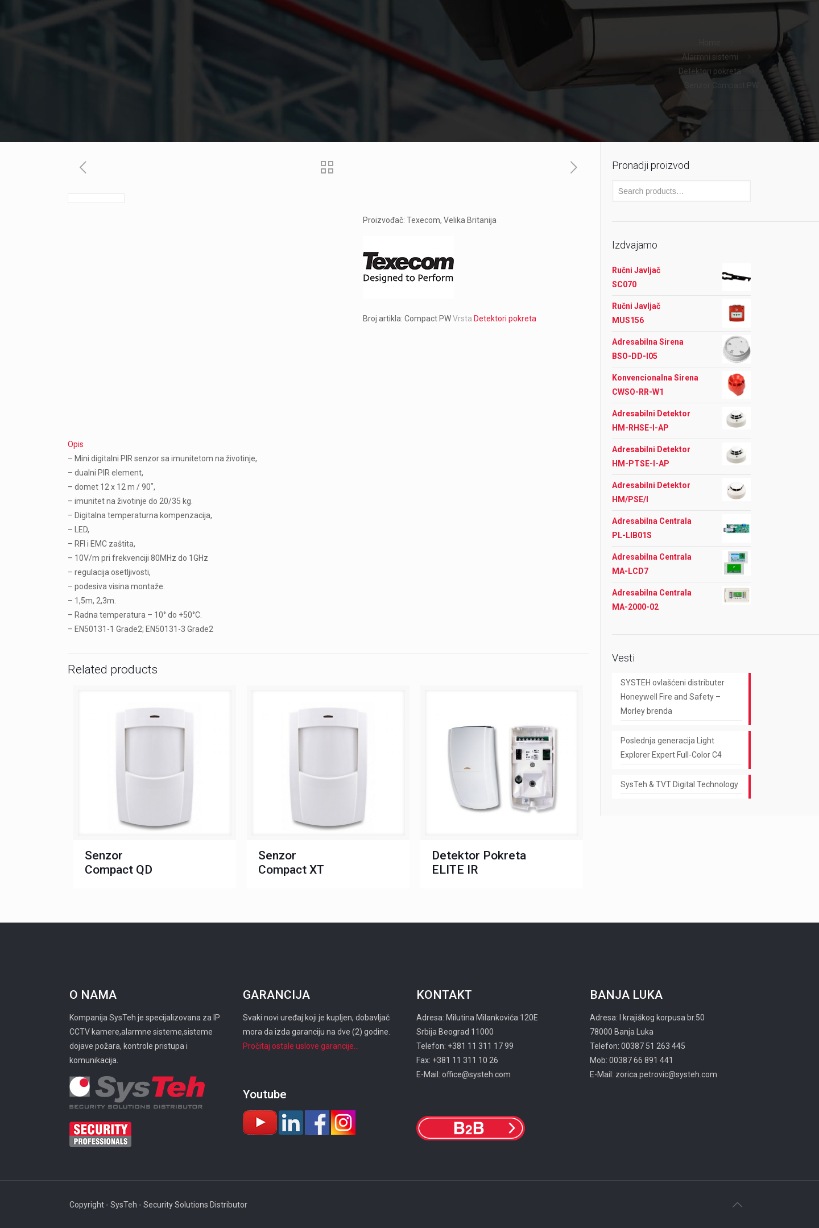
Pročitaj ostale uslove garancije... (301, 1046)
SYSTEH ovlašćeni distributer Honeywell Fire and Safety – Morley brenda (673, 697)
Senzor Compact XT (291, 862)
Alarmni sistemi (710, 56)
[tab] (328, 444)
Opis (76, 444)
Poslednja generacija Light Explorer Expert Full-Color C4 (671, 747)
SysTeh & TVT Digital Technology (679, 784)
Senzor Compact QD (118, 862)
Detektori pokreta (710, 71)
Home (710, 42)
